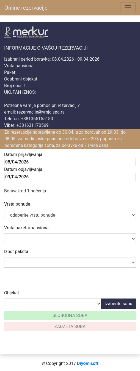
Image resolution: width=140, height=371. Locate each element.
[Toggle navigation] (128, 7)
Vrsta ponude (17, 204)
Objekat (11, 292)
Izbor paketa (16, 251)
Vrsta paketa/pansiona (26, 227)
